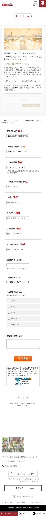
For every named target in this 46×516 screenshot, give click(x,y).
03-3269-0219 (25, 478)
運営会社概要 (20, 502)
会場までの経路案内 (12, 470)
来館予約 (35, 3)
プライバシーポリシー (36, 502)
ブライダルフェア (9, 513)
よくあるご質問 (7, 502)
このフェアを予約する (31, 106)
